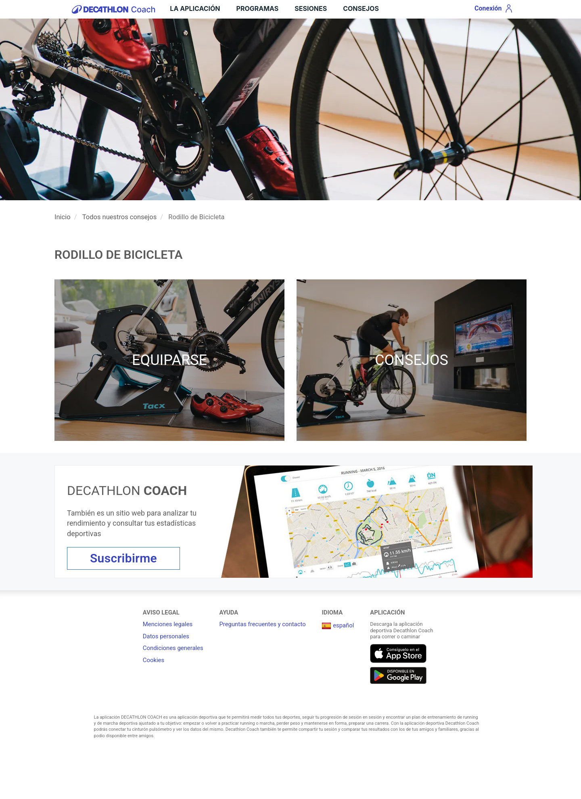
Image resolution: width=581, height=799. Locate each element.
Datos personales (166, 636)
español (338, 625)
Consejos (361, 8)
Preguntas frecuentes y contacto (262, 624)
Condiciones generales (173, 648)
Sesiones (311, 8)
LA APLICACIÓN (195, 8)
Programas (257, 8)
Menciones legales (167, 624)
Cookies (153, 660)
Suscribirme (123, 558)
